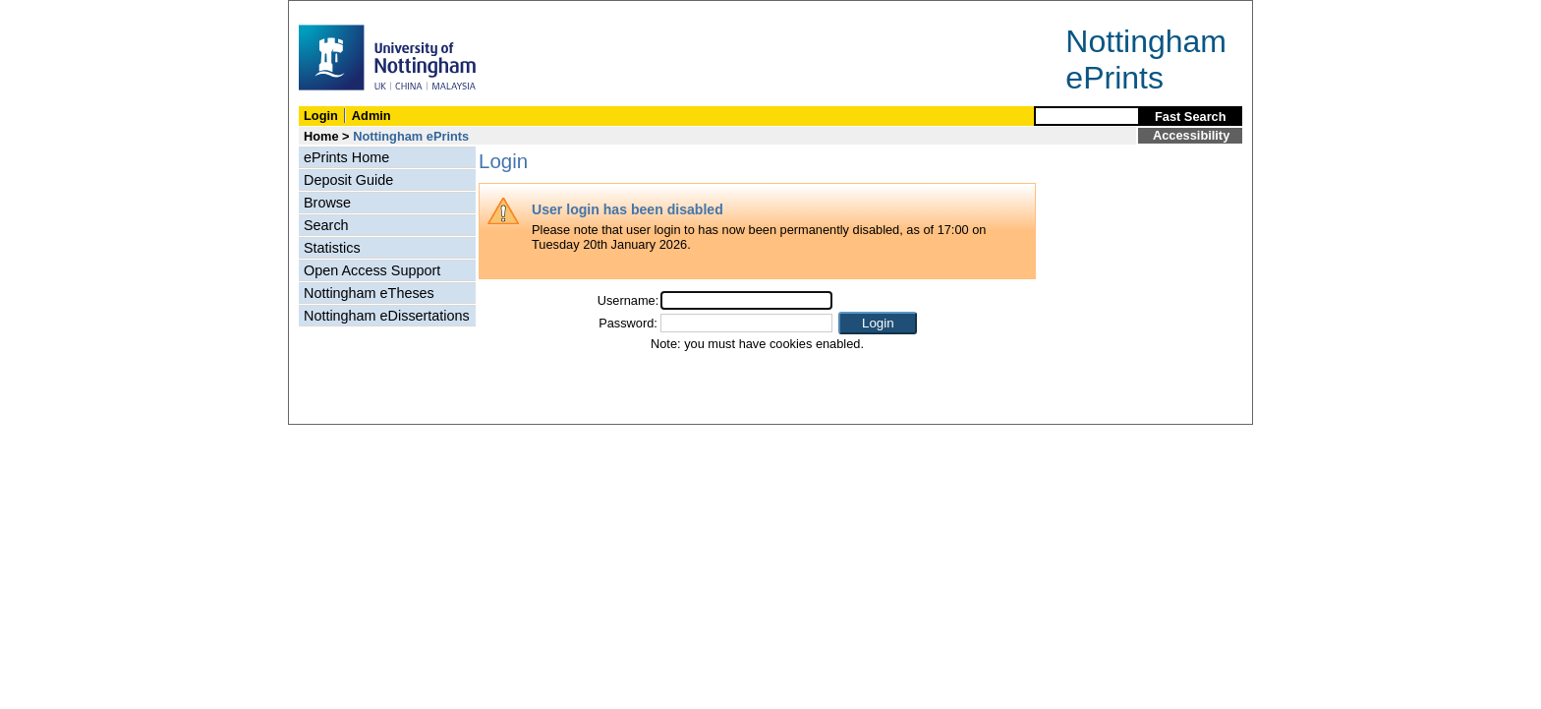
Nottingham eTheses (369, 293)
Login (321, 115)
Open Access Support (372, 270)
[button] (877, 323)
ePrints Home (346, 157)
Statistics (332, 248)
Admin (371, 115)
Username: (628, 300)
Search (326, 225)
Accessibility (1191, 135)
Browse (327, 202)
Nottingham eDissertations (387, 316)
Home (321, 136)
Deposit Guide (348, 180)
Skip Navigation (331, 11)
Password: (628, 323)
